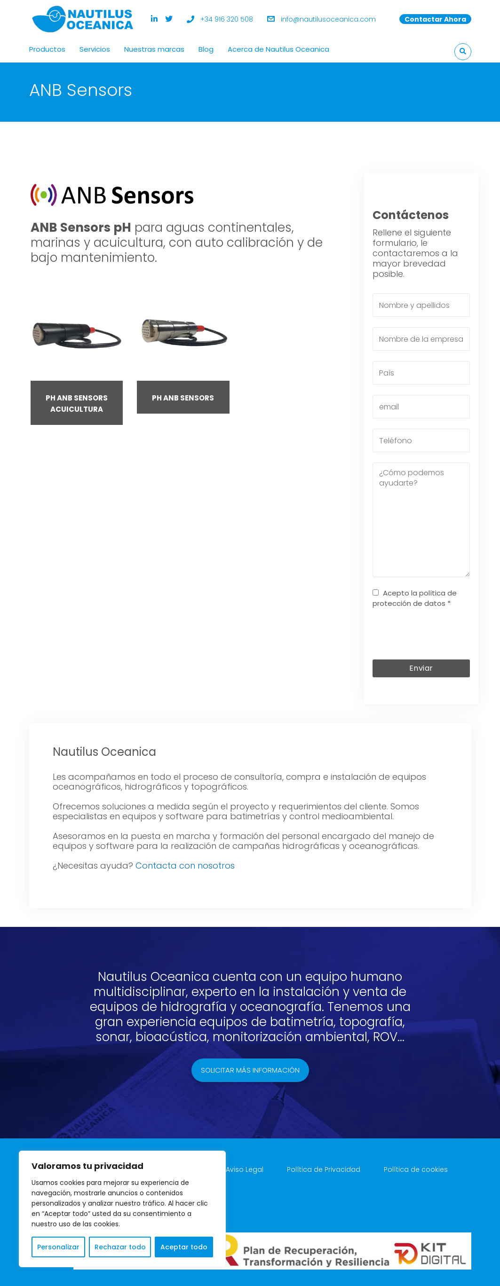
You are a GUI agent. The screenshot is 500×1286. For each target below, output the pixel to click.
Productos (47, 49)
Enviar (421, 668)
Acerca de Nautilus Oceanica (278, 49)
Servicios (94, 49)
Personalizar (58, 1247)
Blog (206, 49)
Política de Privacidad (323, 1169)
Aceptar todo (183, 1247)
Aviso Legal (244, 1169)
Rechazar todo (120, 1247)
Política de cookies (416, 1169)
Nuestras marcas (154, 49)
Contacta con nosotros (185, 865)
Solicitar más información (250, 1070)
